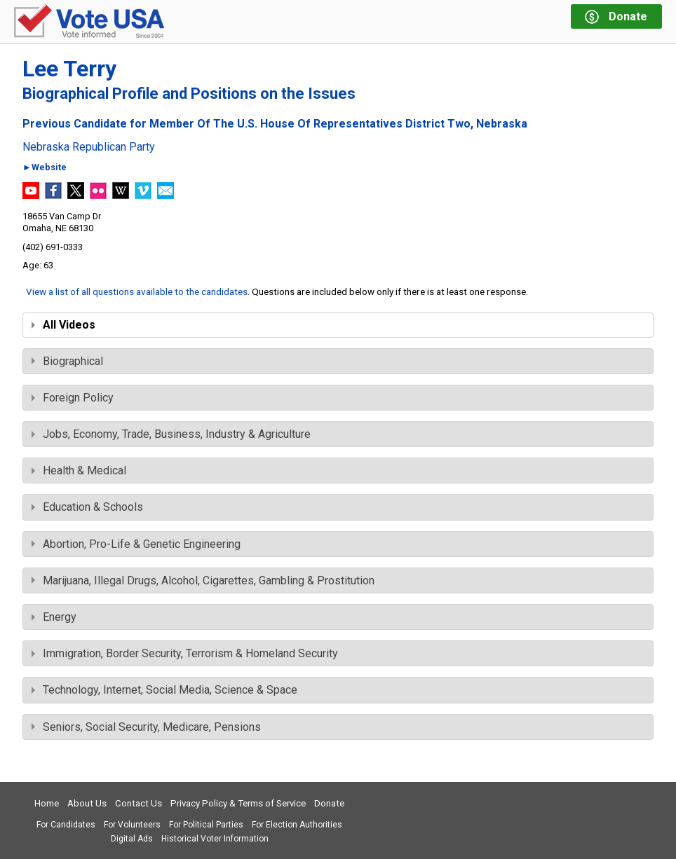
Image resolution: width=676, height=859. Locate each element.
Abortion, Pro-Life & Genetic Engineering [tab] (136, 544)
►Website (44, 167)
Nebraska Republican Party (88, 147)
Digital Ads (132, 839)
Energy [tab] (54, 617)
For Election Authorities (297, 825)
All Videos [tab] (63, 324)
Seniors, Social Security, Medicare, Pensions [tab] (146, 727)
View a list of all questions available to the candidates (137, 291)
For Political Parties (206, 825)
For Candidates (65, 825)
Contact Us (138, 803)
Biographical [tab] (67, 361)
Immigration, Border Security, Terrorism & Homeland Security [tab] (185, 653)
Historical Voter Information (215, 839)
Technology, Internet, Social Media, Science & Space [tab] (164, 689)
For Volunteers (132, 825)
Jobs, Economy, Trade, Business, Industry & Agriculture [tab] (171, 434)
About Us (87, 803)
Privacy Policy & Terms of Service (238, 803)
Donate (329, 803)
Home (46, 803)
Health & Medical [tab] (79, 470)
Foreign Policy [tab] (73, 397)
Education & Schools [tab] (87, 507)
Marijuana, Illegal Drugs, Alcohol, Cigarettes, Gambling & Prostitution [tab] (203, 580)
